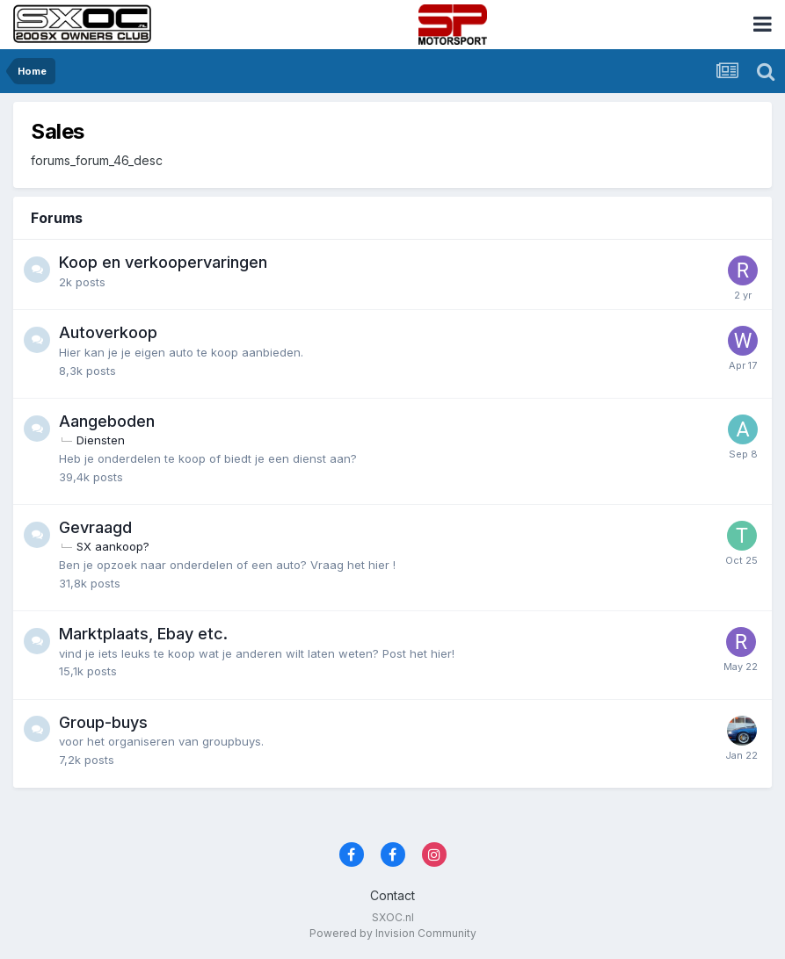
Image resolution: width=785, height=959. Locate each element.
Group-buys (103, 722)
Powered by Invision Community (392, 933)
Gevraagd (95, 527)
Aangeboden (107, 421)
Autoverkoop (108, 332)
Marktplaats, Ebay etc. (143, 633)
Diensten (100, 440)
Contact (392, 895)
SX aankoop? (112, 546)
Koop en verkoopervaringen (163, 262)
